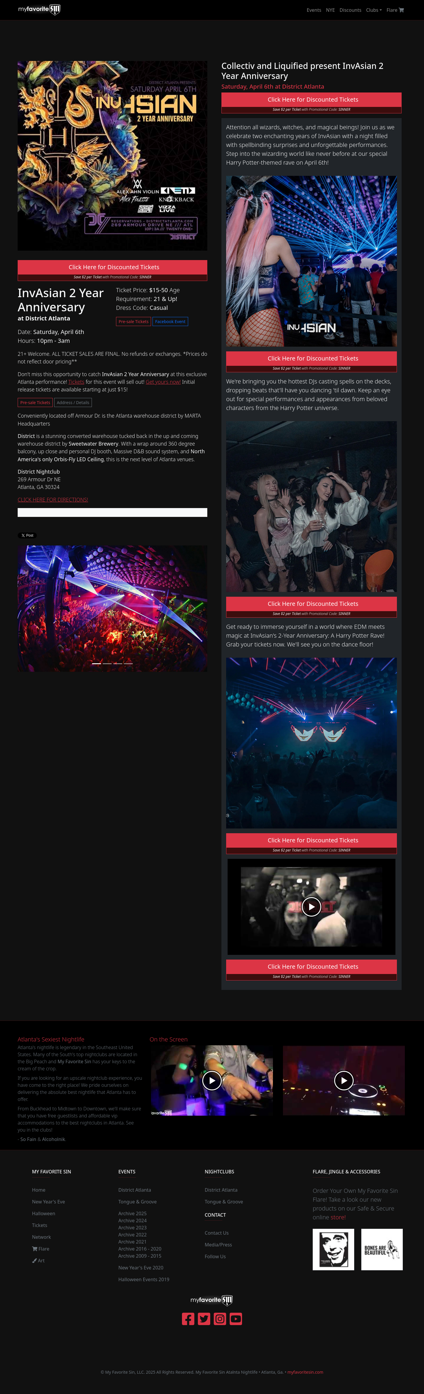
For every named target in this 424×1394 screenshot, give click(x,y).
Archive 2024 (132, 1220)
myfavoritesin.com (305, 1372)
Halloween (43, 1213)
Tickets (76, 381)
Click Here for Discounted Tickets (112, 267)
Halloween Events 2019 (143, 1279)
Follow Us (215, 1256)
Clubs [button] (372, 10)
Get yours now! (163, 381)
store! (338, 1217)
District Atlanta (134, 1190)
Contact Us (216, 1233)
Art (38, 1260)
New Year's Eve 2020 (140, 1267)
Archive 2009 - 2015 (139, 1256)
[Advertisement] (212, 40)
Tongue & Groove (137, 1201)
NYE (330, 10)
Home (39, 1190)
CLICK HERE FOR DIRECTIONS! (53, 499)
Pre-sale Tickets (133, 321)
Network (41, 1237)
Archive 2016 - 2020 (139, 1249)
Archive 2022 (132, 1234)
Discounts (350, 10)
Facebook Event (170, 321)
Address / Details (73, 402)
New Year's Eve (48, 1201)
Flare (395, 10)
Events (314, 10)
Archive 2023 (132, 1227)
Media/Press (218, 1244)
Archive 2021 (132, 1241)
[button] (32, 608)
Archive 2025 (132, 1213)
